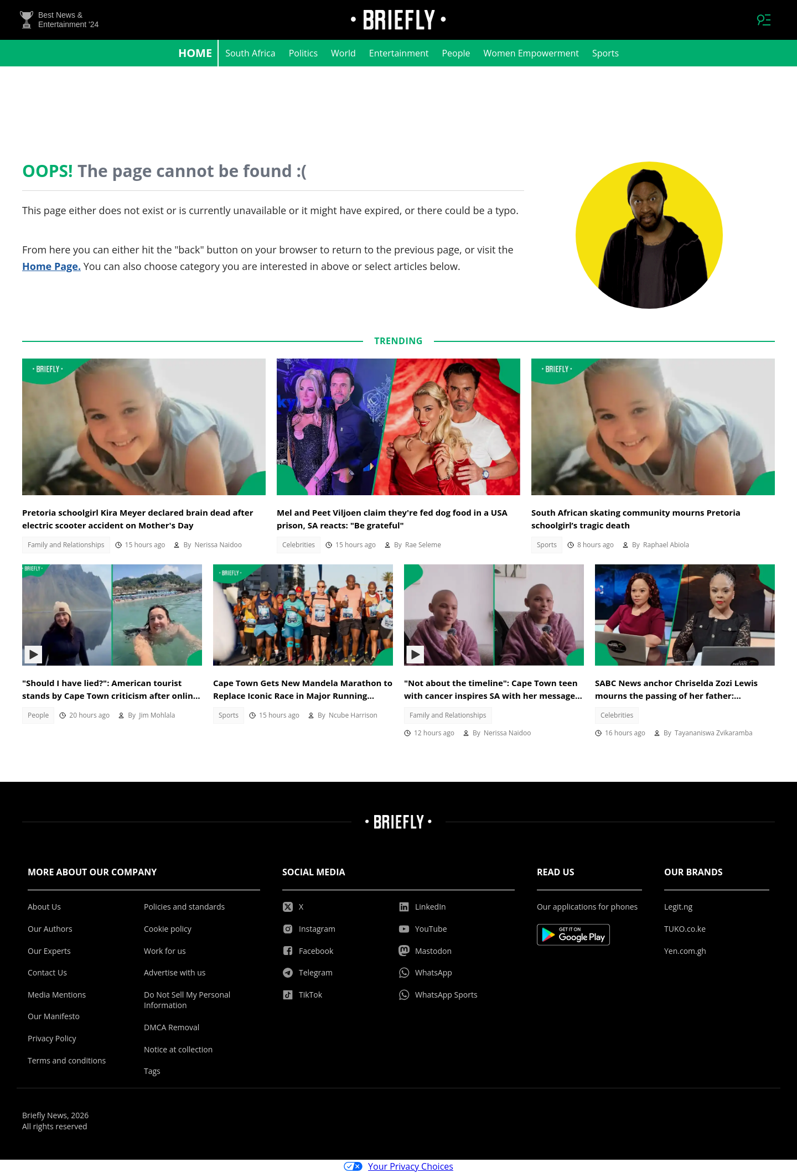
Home (195, 52)
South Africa (250, 53)
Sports (605, 53)
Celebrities (298, 544)
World (343, 53)
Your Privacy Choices (398, 1166)
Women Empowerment (531, 53)
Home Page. (51, 266)
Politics (303, 53)
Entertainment (399, 53)
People (456, 53)
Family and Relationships (66, 544)
